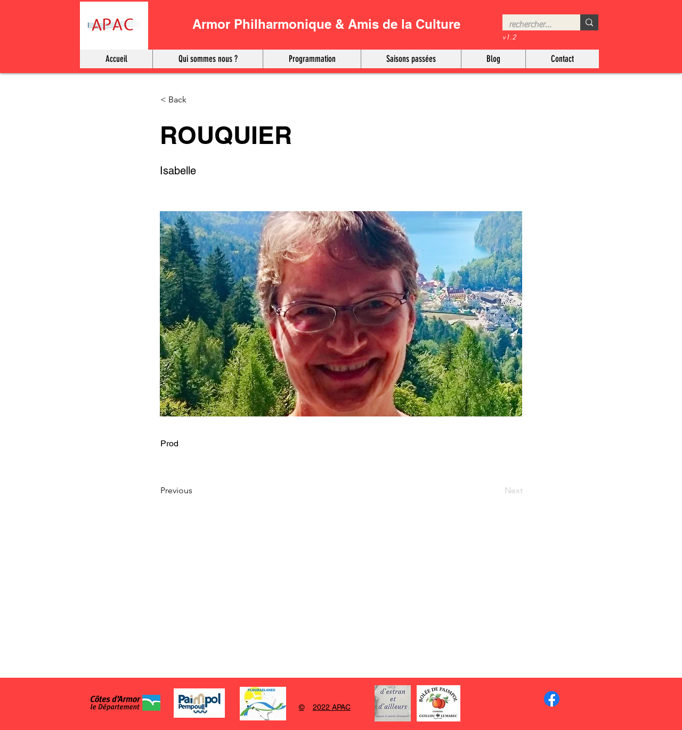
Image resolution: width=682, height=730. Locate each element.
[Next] (496, 491)
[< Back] (195, 99)
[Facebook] (551, 698)
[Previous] (195, 491)
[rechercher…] (533, 24)
